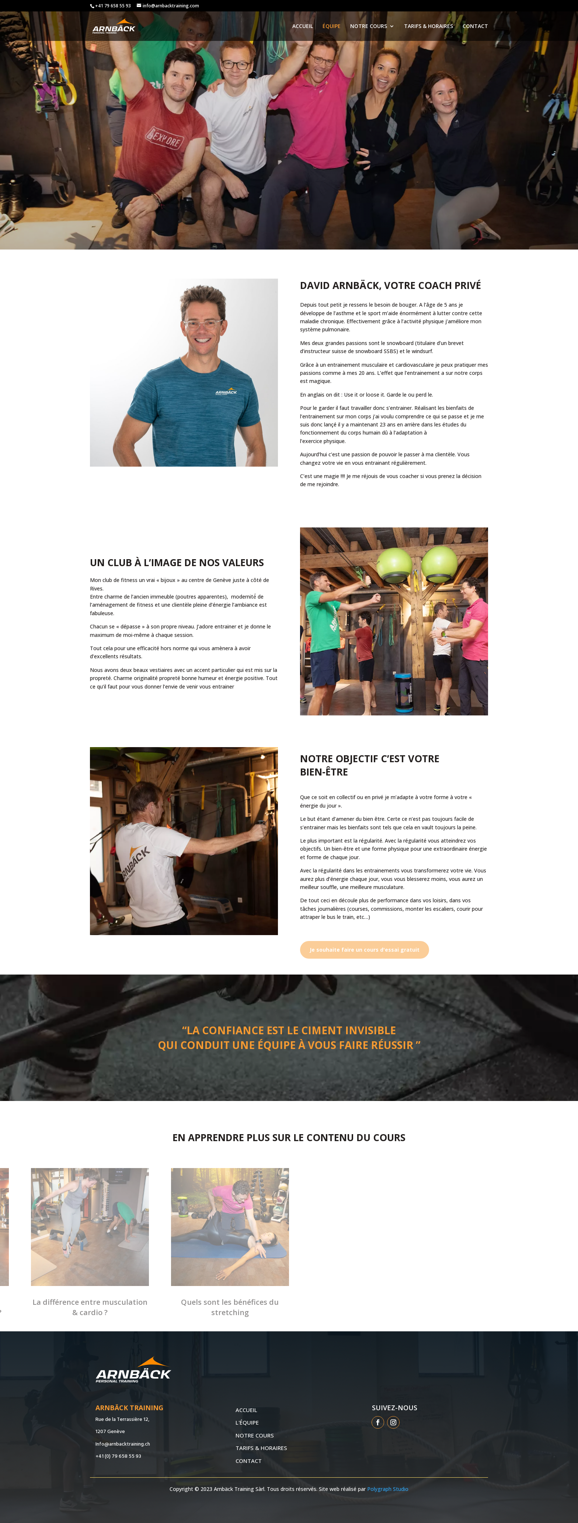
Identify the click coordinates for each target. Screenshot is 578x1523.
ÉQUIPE (332, 26)
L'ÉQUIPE (247, 1422)
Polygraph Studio (387, 1488)
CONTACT (475, 26)
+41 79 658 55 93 (113, 6)
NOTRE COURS (368, 26)
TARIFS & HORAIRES (428, 26)
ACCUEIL (302, 26)
